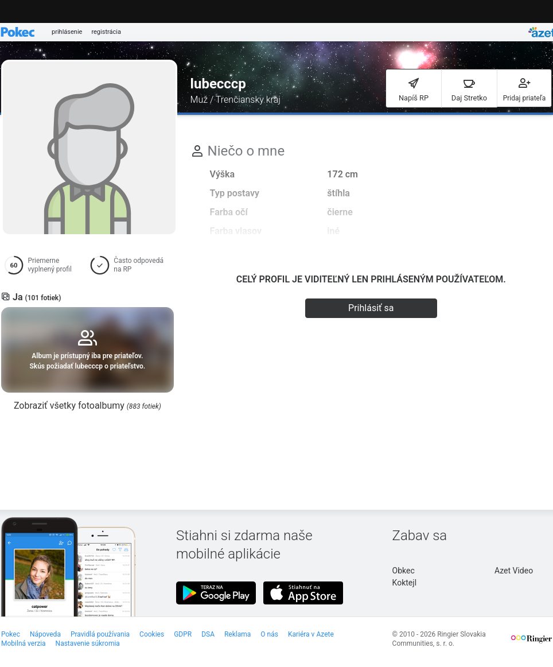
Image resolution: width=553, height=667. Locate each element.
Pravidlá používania (100, 634)
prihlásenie (67, 32)
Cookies (151, 634)
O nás (269, 634)
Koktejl (404, 582)
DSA (208, 634)
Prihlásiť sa (371, 308)
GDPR (183, 634)
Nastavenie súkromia (88, 643)
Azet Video (513, 570)
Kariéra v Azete (311, 634)
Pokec (10, 634)
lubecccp (218, 84)
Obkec (403, 570)
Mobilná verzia (23, 643)
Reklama (237, 634)
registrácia (106, 32)
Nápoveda (45, 634)
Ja (37, 297)
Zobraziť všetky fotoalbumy (87, 405)
